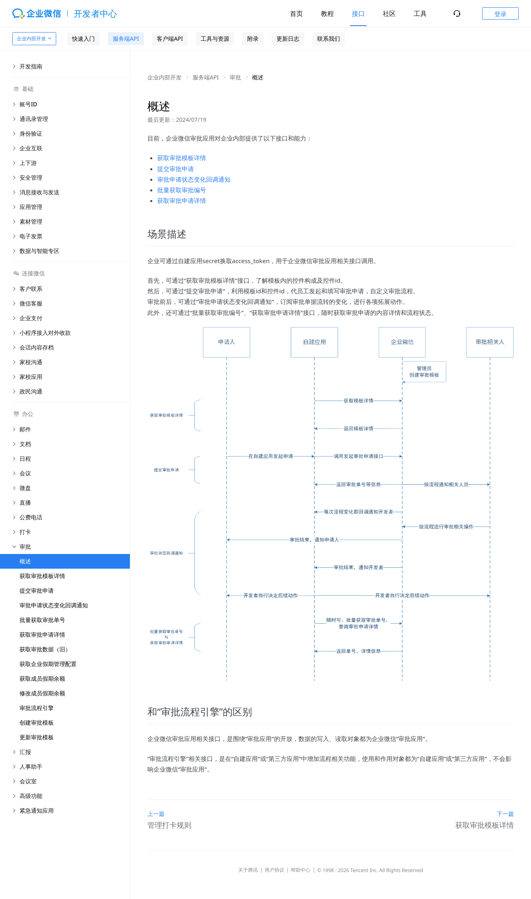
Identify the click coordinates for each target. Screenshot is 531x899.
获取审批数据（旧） (45, 649)
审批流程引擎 (37, 708)
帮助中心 (300, 869)
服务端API (126, 38)
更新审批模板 (37, 737)
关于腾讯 (248, 869)
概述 (25, 561)
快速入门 (83, 38)
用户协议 (274, 869)
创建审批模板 (37, 722)
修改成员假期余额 (42, 693)
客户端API (170, 38)
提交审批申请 (37, 590)
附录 (253, 38)
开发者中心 (95, 13)
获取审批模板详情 (42, 576)
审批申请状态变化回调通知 (54, 605)
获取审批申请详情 (42, 634)
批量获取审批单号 (42, 620)
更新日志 (287, 38)
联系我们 (328, 38)
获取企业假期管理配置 (48, 664)
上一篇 (156, 814)
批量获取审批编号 (181, 190)
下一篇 (505, 814)
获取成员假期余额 (42, 678)
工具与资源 (215, 38)
